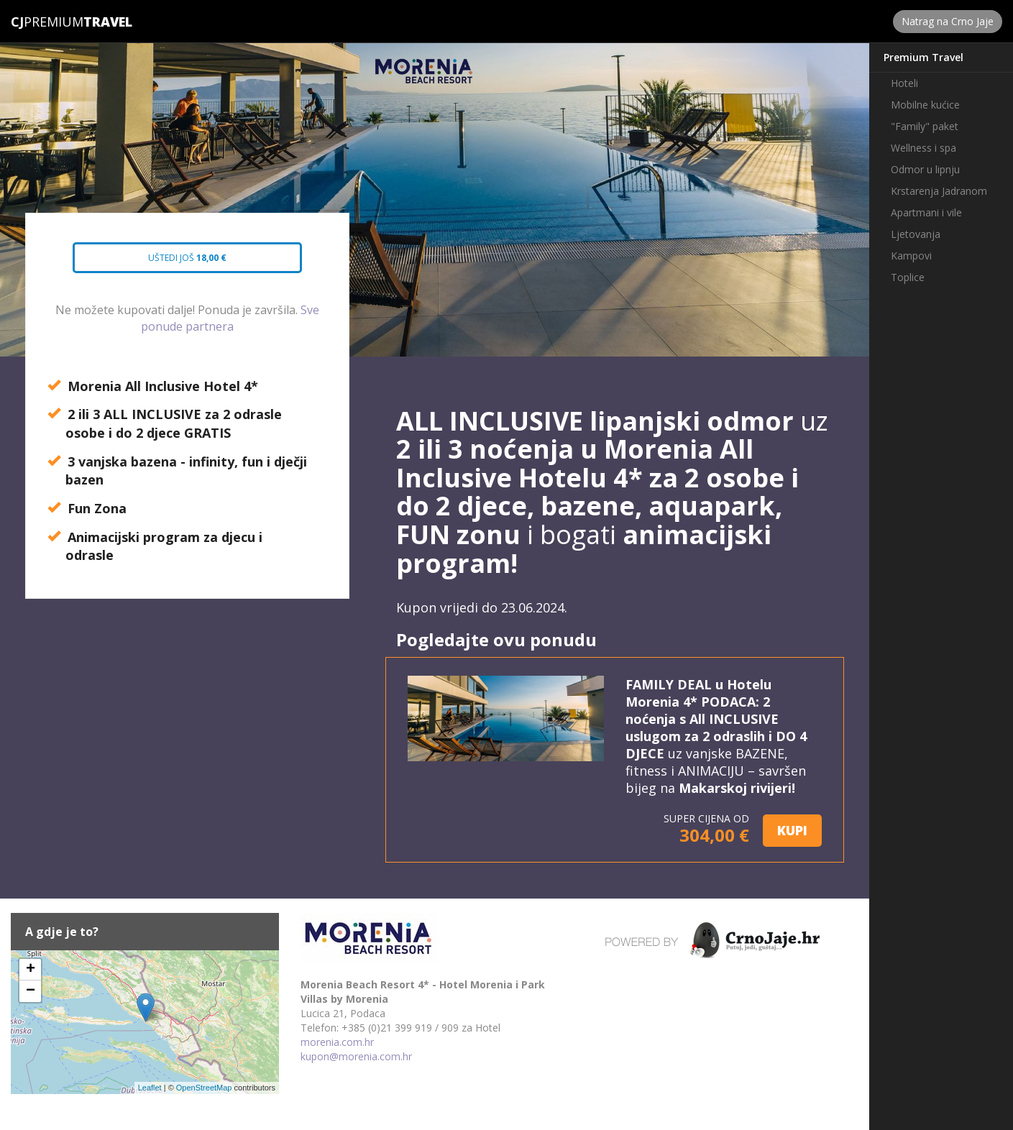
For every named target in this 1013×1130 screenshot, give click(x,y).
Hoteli (904, 83)
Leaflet (150, 1087)
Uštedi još (174, 262)
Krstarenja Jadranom (939, 191)
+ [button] (30, 969)
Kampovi (911, 255)
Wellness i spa (923, 148)
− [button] (30, 991)
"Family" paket (924, 126)
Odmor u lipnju (925, 169)
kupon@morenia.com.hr (356, 1056)
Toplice (908, 277)
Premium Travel (923, 57)
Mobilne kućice (925, 104)
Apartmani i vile (926, 212)
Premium (47, 21)
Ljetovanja (915, 234)
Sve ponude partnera (230, 318)
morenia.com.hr (337, 1042)
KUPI (792, 830)
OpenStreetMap (204, 1087)
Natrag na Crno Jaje (948, 21)
